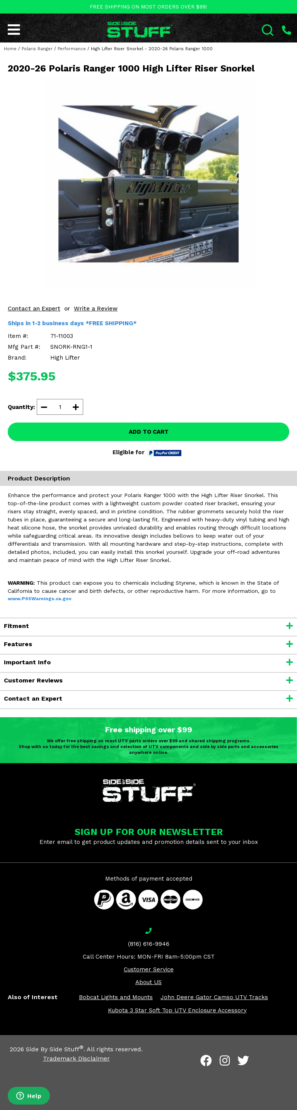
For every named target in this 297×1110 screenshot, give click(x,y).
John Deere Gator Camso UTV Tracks (214, 997)
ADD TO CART (149, 431)
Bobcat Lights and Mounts (116, 997)
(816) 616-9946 (148, 943)
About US (148, 982)
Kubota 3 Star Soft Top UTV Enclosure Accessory (177, 1010)
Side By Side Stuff (55, 1049)
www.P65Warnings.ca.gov (40, 598)
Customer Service (149, 969)
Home (10, 48)
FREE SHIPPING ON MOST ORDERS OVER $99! (148, 7)
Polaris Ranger (37, 48)
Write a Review (96, 308)
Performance (72, 48)
